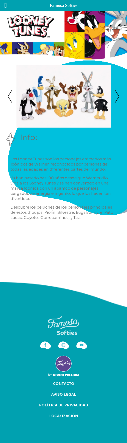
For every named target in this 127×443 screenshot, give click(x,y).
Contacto (63, 383)
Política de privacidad (63, 405)
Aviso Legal (63, 394)
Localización (63, 416)
